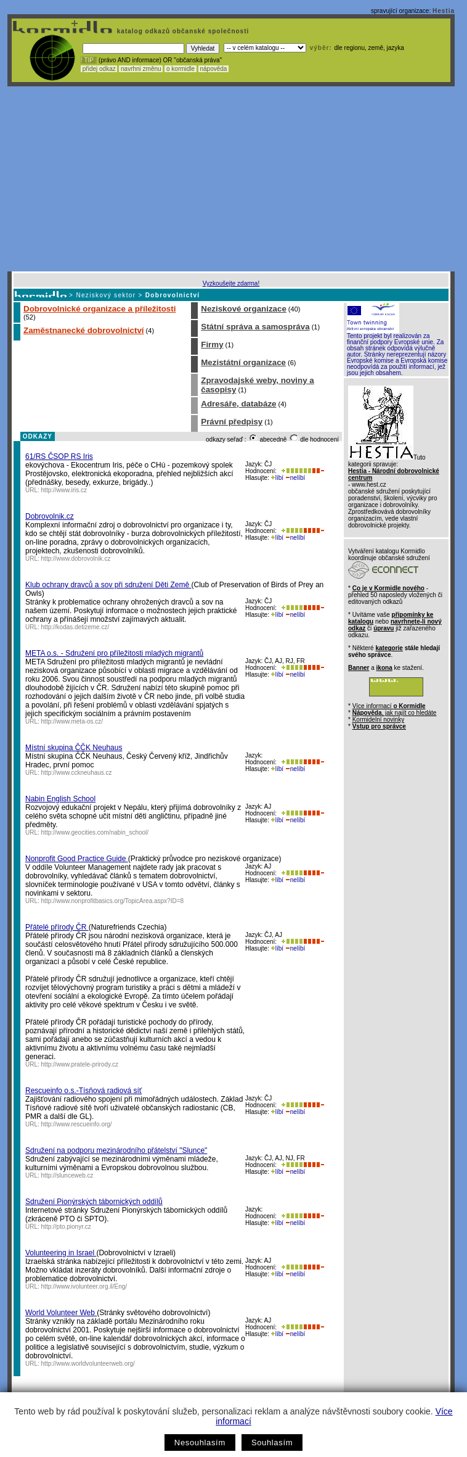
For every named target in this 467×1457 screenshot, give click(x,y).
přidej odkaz (99, 68)
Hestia (443, 10)
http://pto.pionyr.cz (66, 1226)
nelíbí (295, 477)
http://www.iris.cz (64, 490)
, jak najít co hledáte (394, 712)
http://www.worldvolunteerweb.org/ (88, 1363)
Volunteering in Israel (60, 1253)
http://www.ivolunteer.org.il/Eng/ (84, 1286)
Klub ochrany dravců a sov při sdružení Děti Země (108, 584)
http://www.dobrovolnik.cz (76, 558)
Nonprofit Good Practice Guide (76, 858)
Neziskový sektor (106, 295)
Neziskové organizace (243, 308)
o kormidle (180, 68)
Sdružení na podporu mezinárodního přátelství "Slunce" (116, 1150)
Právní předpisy (231, 421)
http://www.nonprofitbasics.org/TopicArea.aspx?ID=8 (112, 901)
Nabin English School (60, 799)
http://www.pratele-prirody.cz (79, 1064)
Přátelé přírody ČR (57, 927)
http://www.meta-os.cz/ (72, 721)
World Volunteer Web (61, 1312)
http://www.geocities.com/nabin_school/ (95, 832)
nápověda (213, 68)
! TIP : (89, 60)
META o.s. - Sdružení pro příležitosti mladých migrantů (114, 653)
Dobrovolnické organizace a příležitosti (99, 308)
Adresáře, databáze (238, 403)
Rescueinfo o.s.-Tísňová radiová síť (83, 1090)
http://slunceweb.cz (67, 1175)
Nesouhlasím (199, 1442)
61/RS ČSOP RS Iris (59, 456)
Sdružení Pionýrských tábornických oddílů (94, 1201)
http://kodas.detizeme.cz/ (75, 627)
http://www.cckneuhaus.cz (76, 772)
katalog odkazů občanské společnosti (182, 31)
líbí (277, 477)
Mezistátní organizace (243, 362)
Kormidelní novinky (378, 719)
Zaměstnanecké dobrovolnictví (83, 330)
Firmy (212, 344)
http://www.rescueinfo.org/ (76, 1124)
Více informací (389, 706)
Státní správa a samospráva (255, 326)
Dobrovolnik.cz (49, 516)
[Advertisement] (231, 179)
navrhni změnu (141, 68)
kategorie (388, 648)
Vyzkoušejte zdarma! (231, 283)
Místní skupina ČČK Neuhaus (73, 747)
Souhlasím (272, 1442)
